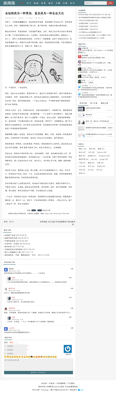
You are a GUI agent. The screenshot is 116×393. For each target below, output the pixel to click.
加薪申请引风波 (10, 238)
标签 (43, 3)
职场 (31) (82, 173)
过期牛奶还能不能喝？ (93, 108)
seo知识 (11, 328)
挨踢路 (9, 3)
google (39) (104, 159)
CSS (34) (82, 166)
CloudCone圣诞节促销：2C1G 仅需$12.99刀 (95, 35)
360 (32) (99, 170)
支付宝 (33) (101, 166)
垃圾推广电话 (9, 235)
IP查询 (51, 383)
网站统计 (73, 390)
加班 (33, 210)
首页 (21, 3)
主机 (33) (82, 170)
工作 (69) (91, 152)
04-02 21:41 (93, 55)
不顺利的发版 (9, 241)
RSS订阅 (35, 390)
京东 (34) (91, 166)
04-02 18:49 (91, 61)
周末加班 (8, 246)
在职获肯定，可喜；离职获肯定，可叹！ (20, 255)
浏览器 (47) (92, 156)
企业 (39, 210)
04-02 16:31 (96, 68)
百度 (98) (92, 149)
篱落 (72, 387)
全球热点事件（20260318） (89, 29)
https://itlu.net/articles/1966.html (57, 213)
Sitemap (44, 390)
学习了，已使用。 (88, 82)
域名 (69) (82, 152)
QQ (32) (91, 170)
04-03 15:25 (93, 48)
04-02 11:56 (93, 85)
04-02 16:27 (96, 75)
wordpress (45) (104, 156)
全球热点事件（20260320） (89, 26)
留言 (50, 3)
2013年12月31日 (11, 18)
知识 (72, 3)
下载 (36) (82, 163)
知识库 (44, 383)
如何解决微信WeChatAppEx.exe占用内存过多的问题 (99, 134)
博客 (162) (82, 149)
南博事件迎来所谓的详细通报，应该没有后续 (99, 128)
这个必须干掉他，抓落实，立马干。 (94, 77)
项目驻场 (89, 115)
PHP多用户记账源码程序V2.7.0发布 (91, 38)
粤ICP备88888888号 (59, 390)
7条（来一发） (39, 18)
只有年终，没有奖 (11, 244)
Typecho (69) (101, 152)
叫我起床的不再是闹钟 (13, 249)
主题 (58, 3)
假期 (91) (101, 149)
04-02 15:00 (90, 80)
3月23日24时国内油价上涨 (88, 20)
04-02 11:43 (93, 93)
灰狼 (13, 278)
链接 (36, 3)
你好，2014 (9, 222)
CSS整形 (71, 383)
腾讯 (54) (82, 156)
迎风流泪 (12, 308)
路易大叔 (12, 288)
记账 (65, 3)
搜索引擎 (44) (83, 159)
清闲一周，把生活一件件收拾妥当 (97, 121)
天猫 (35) (100, 163)
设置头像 (68, 354)
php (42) (94, 159)
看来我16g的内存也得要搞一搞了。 (94, 58)
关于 (29, 3)
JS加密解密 (60, 383)
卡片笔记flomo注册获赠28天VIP (90, 32)
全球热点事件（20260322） (89, 23)
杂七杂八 (21, 18)
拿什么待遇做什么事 (12, 252)
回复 (72, 269)
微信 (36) (91, 163)
